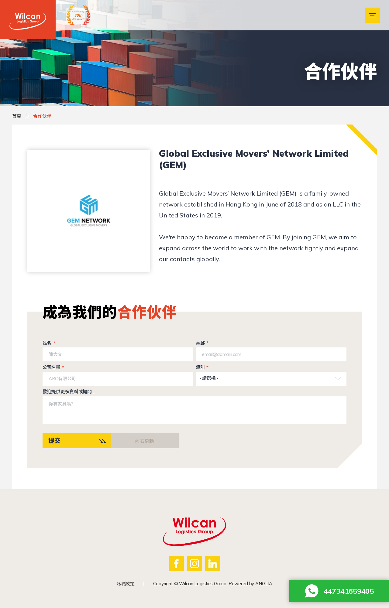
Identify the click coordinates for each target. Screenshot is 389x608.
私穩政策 (126, 584)
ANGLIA (263, 583)
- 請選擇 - (209, 378)
